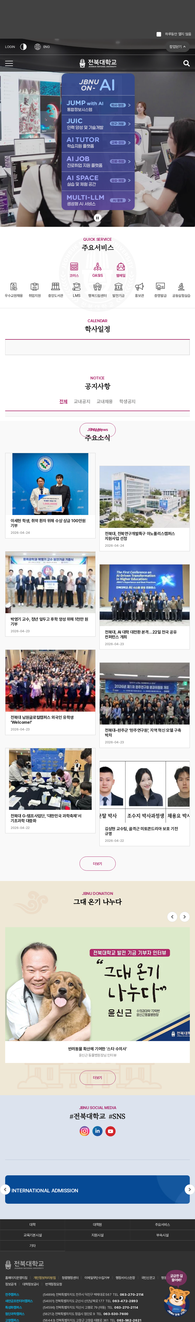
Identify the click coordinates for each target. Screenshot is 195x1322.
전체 (63, 401)
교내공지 (82, 401)
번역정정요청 (53, 1284)
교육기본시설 (33, 1235)
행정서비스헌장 (125, 1278)
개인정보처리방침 (45, 1278)
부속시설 (162, 1235)
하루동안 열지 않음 (178, 34)
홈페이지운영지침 (16, 1278)
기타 (32, 1246)
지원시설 (97, 1235)
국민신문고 (148, 1278)
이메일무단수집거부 (96, 1278)
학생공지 (127, 401)
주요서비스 (162, 1225)
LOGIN (10, 47)
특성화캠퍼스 (13, 1307)
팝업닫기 (175, 47)
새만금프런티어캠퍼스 (19, 1301)
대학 (32, 1225)
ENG (42, 47)
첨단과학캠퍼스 (15, 1314)
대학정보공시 (30, 1284)
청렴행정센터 (70, 1278)
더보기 (97, 430)
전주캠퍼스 (12, 1294)
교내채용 (105, 401)
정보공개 (10, 1284)
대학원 (97, 1225)
